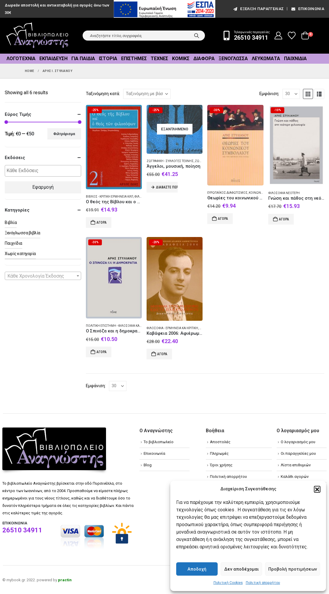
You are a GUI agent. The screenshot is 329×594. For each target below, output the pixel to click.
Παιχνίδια (295, 58)
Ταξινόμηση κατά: (103, 93)
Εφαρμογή (43, 187)
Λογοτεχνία (21, 58)
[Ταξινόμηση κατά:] (147, 94)
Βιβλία (11, 222)
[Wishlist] (291, 35)
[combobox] (43, 276)
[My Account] (278, 35)
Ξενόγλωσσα (233, 58)
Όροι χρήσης (221, 465)
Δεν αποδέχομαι (241, 569)
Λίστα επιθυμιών (296, 465)
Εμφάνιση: (269, 93)
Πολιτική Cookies (228, 583)
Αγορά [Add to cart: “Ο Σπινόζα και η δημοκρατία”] (102, 352)
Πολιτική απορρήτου (263, 583)
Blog (148, 465)
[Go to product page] (114, 147)
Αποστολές (220, 442)
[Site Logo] (37, 35)
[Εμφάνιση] (291, 94)
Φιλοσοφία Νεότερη (284, 193)
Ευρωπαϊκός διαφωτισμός (227, 192)
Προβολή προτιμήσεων (292, 569)
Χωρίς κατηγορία (20, 253)
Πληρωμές (219, 453)
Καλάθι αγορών (295, 476)
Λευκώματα (266, 58)
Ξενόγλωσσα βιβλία (22, 232)
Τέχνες (159, 58)
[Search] (196, 36)
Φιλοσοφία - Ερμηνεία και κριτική (172, 328)
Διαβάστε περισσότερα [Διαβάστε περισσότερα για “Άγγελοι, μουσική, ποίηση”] (167, 187)
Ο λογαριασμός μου (298, 442)
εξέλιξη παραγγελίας (258, 9)
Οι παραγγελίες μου (298, 453)
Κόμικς (181, 58)
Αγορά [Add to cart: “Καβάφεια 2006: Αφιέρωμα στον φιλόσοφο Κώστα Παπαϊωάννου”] (162, 354)
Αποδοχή (196, 569)
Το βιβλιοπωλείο (159, 442)
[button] (317, 489)
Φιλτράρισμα (64, 134)
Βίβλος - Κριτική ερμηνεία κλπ (109, 196)
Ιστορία (108, 58)
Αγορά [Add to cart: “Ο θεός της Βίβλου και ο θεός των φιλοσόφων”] (102, 222)
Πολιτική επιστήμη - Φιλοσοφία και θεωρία (119, 325)
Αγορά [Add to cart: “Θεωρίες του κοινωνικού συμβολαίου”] (223, 219)
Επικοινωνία (307, 9)
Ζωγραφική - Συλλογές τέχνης (170, 161)
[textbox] (44, 170)
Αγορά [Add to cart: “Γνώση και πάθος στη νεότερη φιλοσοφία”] (284, 219)
